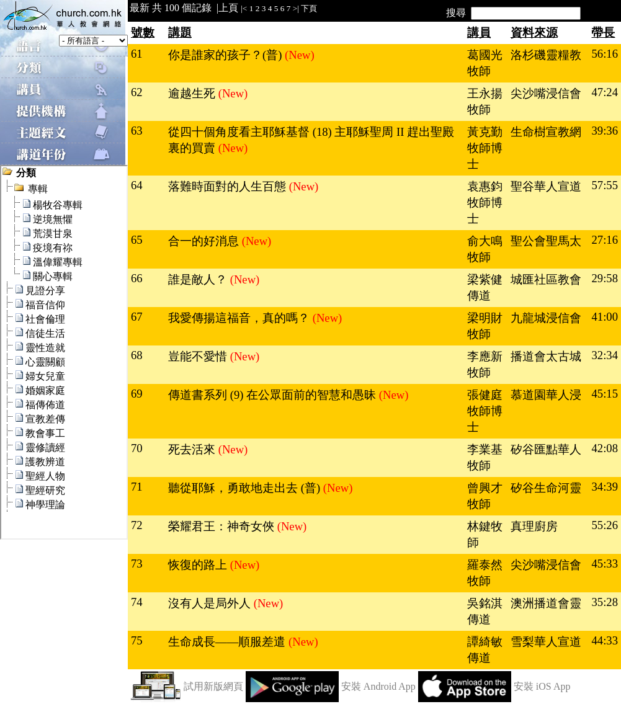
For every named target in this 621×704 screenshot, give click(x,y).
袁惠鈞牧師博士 (485, 202)
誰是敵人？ (199, 279)
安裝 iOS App (542, 686)
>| (296, 8)
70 (137, 448)
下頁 (309, 8)
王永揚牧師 (485, 101)
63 (137, 130)
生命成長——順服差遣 (228, 641)
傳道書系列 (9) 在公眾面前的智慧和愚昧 (273, 394)
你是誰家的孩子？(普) (226, 54)
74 (137, 601)
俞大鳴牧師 (485, 249)
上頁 (228, 7)
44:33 (604, 640)
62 (137, 92)
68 (137, 355)
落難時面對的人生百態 (228, 186)
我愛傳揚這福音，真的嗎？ (240, 317)
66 (137, 278)
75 (137, 640)
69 (137, 393)
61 (137, 53)
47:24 (604, 92)
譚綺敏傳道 (485, 649)
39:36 (604, 130)
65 (137, 239)
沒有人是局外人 (211, 603)
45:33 (604, 563)
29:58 (604, 278)
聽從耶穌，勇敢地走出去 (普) (245, 487)
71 (137, 486)
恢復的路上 (199, 564)
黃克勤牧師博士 (485, 148)
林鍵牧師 (485, 534)
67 (137, 316)
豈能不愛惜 (199, 356)
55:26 (604, 525)
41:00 (604, 316)
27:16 (604, 239)
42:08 (604, 448)
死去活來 (193, 449)
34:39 (604, 486)
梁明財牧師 (485, 326)
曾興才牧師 (485, 495)
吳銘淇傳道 (485, 611)
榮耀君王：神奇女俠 (222, 526)
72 (137, 525)
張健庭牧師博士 (485, 411)
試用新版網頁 (213, 686)
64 (137, 185)
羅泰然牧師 (485, 572)
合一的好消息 (205, 240)
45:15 (604, 393)
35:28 (604, 601)
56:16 (604, 53)
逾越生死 (193, 93)
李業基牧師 (485, 457)
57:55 (604, 185)
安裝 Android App (378, 686)
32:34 (604, 355)
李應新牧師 (485, 364)
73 (137, 563)
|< (244, 8)
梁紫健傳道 (485, 287)
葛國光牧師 (485, 63)
